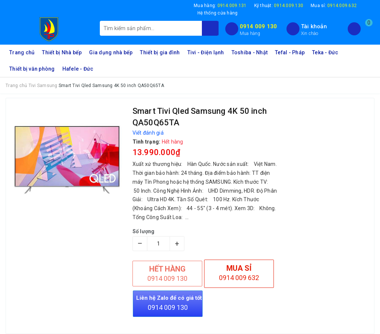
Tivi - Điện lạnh (205, 52)
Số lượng (143, 231)
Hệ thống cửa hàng (217, 13)
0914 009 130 (258, 26)
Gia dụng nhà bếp (110, 52)
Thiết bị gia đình (160, 52)
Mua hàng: (220, 5)
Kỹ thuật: (279, 5)
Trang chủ (22, 52)
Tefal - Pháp (290, 52)
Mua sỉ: (334, 5)
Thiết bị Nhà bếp (62, 52)
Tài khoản (314, 26)
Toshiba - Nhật (250, 52)
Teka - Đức (325, 52)
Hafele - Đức (78, 69)
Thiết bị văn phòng (32, 69)
